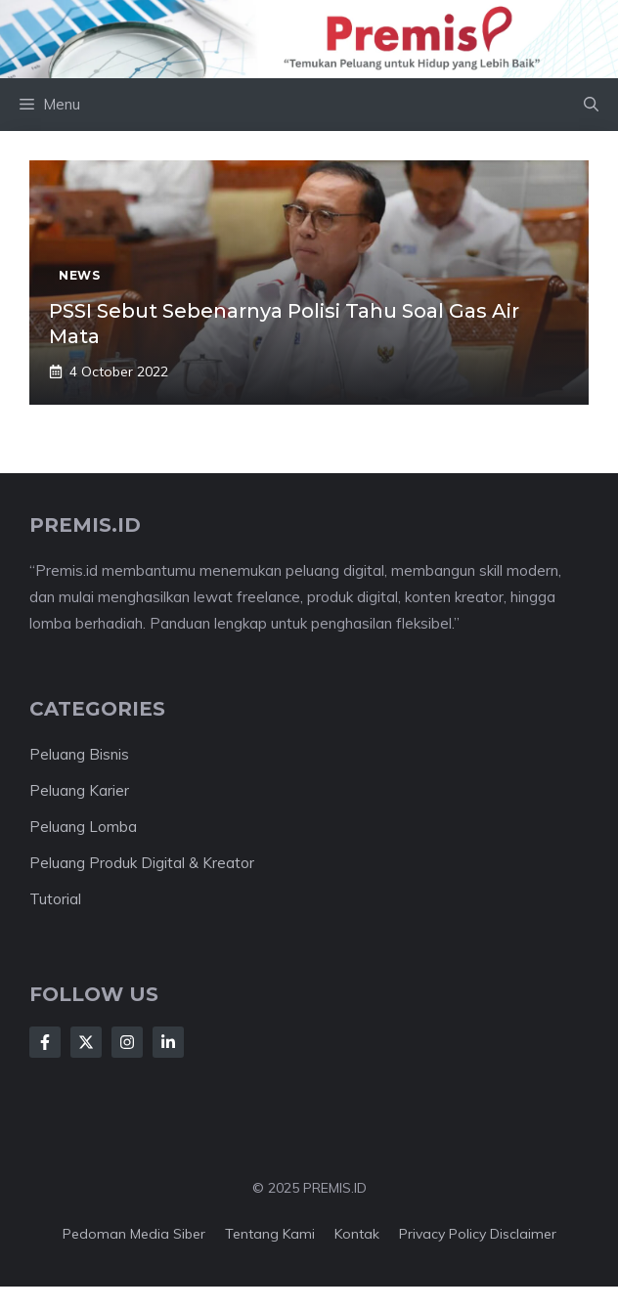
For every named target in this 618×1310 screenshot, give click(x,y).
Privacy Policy (442, 1234)
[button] (591, 104)
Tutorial (55, 899)
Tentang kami (270, 1234)
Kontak (356, 1234)
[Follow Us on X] (86, 1042)
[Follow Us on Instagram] (127, 1042)
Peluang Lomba (83, 826)
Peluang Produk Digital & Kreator (141, 862)
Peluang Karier (79, 790)
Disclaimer (523, 1234)
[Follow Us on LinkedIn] (168, 1042)
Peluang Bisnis (79, 754)
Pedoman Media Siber (134, 1234)
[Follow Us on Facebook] (45, 1042)
